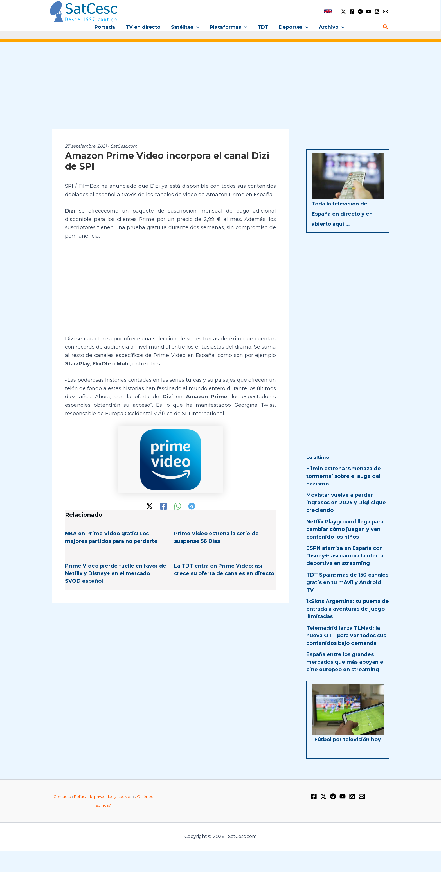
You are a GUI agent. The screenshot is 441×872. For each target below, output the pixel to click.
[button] (197, 27)
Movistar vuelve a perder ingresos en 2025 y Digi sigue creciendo (346, 502)
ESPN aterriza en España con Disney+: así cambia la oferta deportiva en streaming (344, 555)
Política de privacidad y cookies (103, 796)
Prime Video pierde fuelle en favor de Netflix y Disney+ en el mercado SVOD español (115, 573)
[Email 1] (385, 11)
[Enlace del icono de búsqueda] (385, 27)
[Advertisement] (220, 89)
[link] (328, 11)
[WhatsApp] (177, 506)
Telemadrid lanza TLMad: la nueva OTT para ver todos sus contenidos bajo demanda (346, 635)
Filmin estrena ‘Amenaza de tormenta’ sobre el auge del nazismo (343, 476)
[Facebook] (351, 11)
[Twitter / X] (343, 11)
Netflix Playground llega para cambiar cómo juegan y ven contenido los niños (344, 529)
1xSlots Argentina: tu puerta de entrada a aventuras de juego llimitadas (347, 609)
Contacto (62, 796)
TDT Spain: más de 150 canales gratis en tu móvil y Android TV (347, 582)
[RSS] (377, 11)
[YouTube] (368, 11)
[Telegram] (360, 11)
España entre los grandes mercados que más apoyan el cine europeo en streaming (345, 662)
